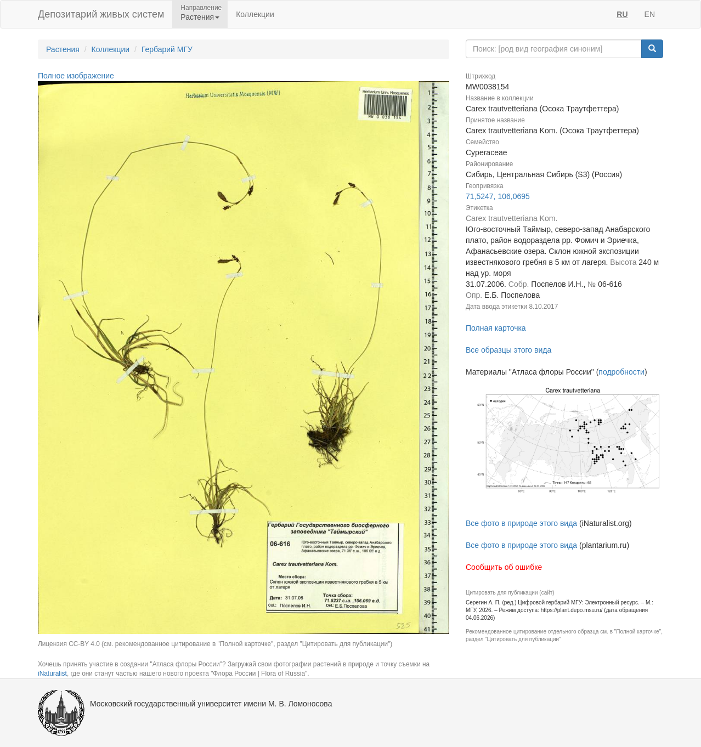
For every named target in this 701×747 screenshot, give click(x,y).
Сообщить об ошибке (504, 567)
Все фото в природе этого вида (521, 523)
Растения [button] (199, 17)
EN (650, 14)
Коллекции (255, 14)
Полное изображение (76, 75)
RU (622, 14)
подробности (621, 371)
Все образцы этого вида (508, 350)
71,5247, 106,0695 (498, 196)
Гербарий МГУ (167, 49)
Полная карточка (496, 328)
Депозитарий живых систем (101, 14)
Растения (63, 49)
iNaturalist (52, 673)
